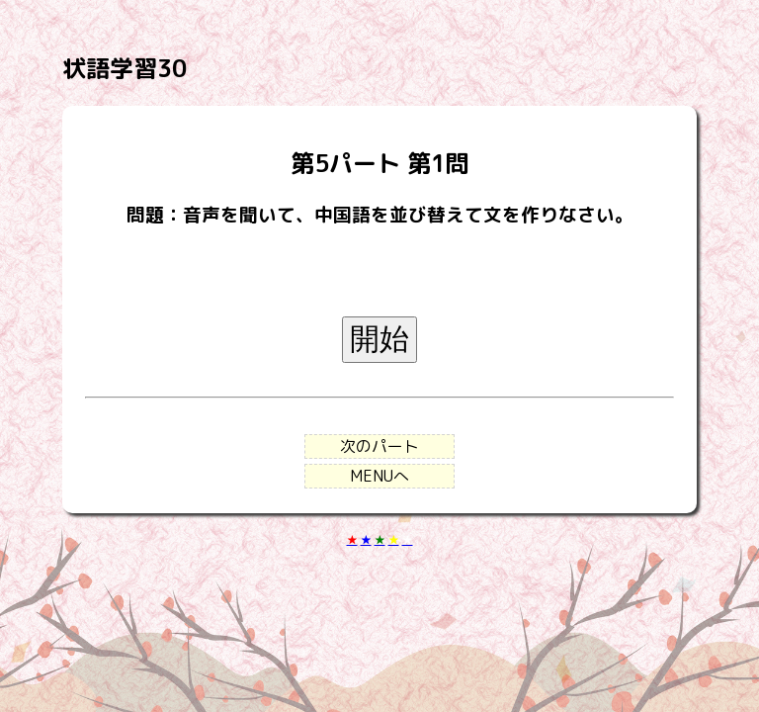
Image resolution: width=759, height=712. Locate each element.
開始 (379, 338)
